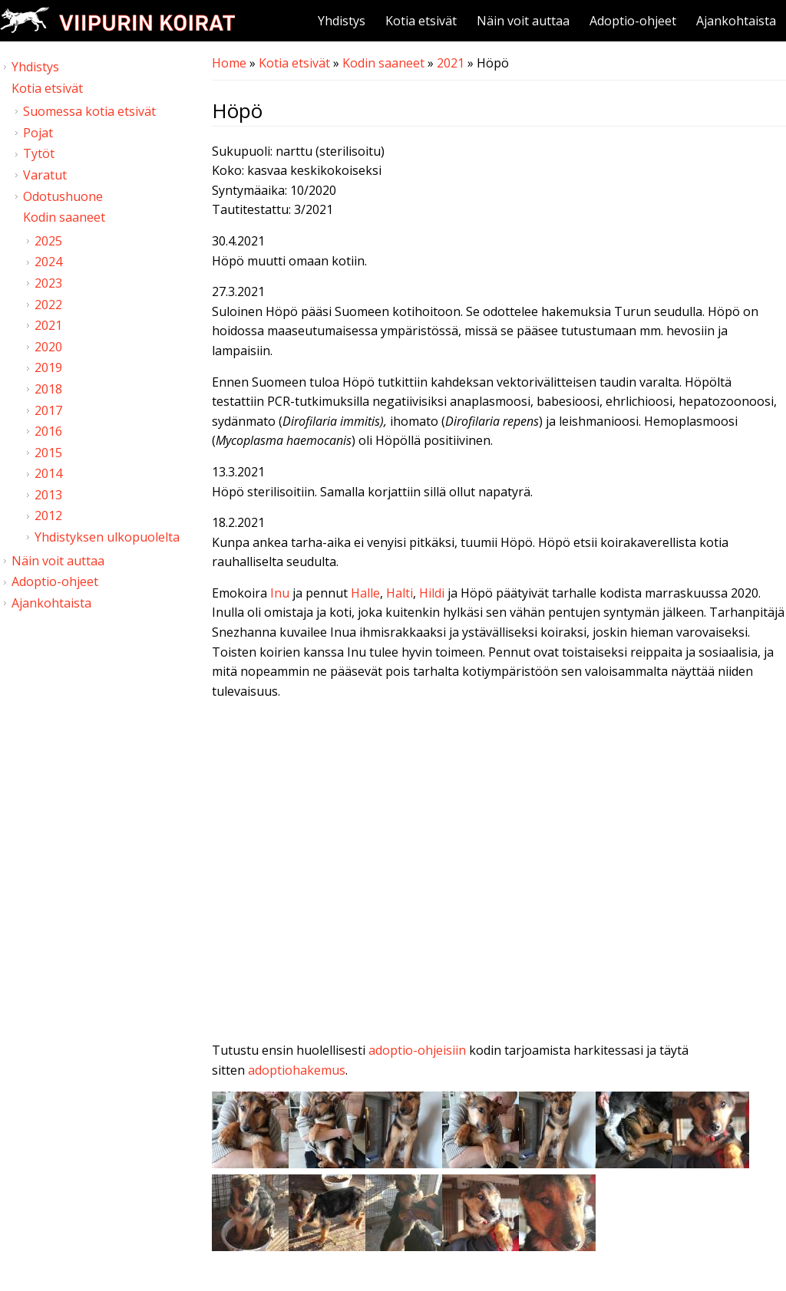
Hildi (433, 593)
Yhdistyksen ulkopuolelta (107, 537)
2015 (48, 452)
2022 (48, 304)
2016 (48, 431)
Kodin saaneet (383, 62)
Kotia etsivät (421, 20)
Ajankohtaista (736, 20)
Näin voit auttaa (523, 20)
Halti (399, 593)
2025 (48, 240)
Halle (365, 593)
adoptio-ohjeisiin (417, 1050)
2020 (48, 346)
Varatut (45, 174)
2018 (48, 388)
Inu (281, 593)
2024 (48, 261)
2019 (48, 367)
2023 (48, 283)
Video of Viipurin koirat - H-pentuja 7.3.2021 (499, 874)
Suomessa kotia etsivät (89, 111)
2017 (48, 410)
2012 (48, 515)
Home (229, 62)
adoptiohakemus (296, 1070)
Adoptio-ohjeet (633, 20)
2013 (48, 494)
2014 (48, 473)
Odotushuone (63, 196)
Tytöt (38, 153)
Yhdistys (341, 20)
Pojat (38, 132)
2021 (450, 62)
